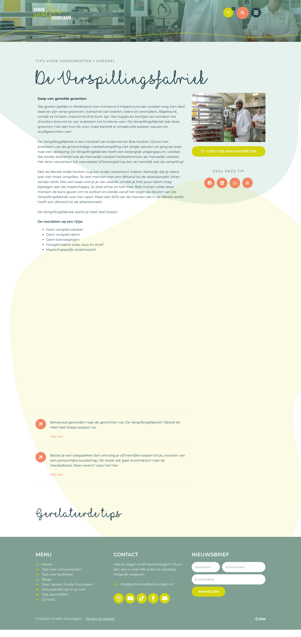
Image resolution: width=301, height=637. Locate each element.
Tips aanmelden (55, 594)
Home (47, 564)
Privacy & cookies (100, 619)
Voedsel (106, 61)
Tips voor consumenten (64, 61)
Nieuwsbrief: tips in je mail (63, 589)
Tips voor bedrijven (57, 574)
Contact (48, 599)
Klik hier (57, 437)
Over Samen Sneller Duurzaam (67, 584)
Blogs (46, 579)
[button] (243, 13)
